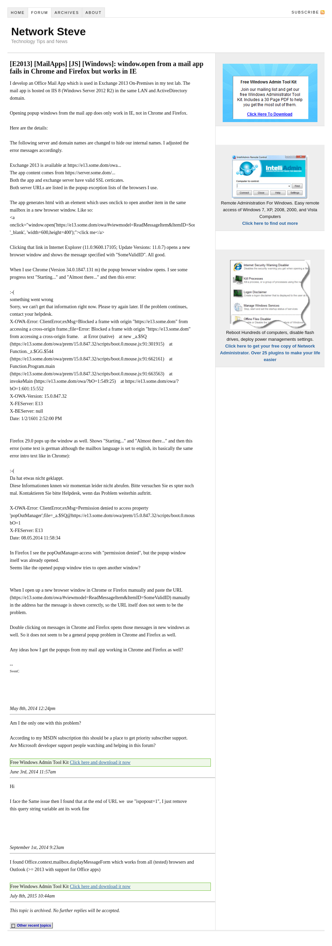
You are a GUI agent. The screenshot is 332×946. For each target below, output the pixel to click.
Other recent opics (31, 925)
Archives (66, 13)
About (93, 13)
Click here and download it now (100, 762)
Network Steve (48, 31)
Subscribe (305, 12)
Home (18, 13)
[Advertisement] (89, 693)
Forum (39, 13)
